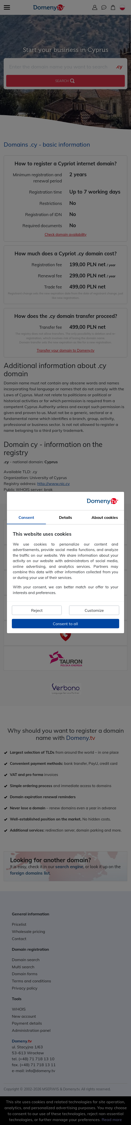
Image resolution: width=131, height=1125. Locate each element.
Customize (94, 610)
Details (65, 517)
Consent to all (65, 623)
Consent (26, 517)
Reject (37, 610)
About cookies (105, 517)
